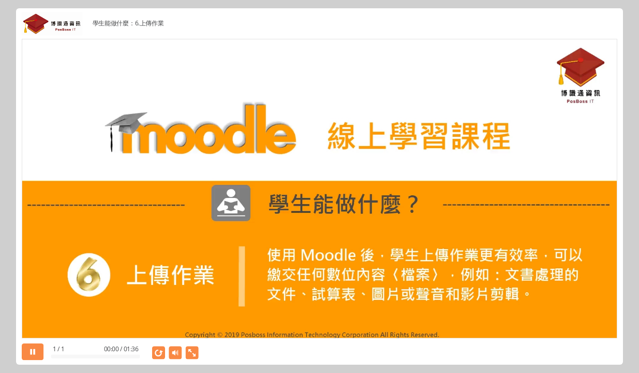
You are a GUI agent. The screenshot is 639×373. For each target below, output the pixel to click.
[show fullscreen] (191, 353)
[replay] (158, 353)
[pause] (32, 351)
